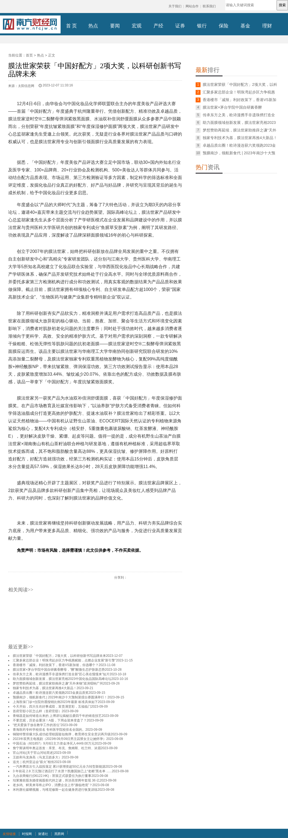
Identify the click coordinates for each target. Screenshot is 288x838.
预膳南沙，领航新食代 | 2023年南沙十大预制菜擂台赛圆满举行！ (60, 697)
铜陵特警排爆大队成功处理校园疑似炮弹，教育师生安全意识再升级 (62, 734)
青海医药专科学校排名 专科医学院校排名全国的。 (49, 730)
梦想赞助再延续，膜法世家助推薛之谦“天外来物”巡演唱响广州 (58, 683)
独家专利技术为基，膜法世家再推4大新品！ (45, 688)
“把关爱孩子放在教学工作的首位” (37, 725)
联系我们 (209, 6)
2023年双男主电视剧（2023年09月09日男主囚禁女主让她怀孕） (59, 739)
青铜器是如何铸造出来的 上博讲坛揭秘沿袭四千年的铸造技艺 (57, 716)
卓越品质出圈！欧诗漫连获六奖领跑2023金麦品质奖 (51, 693)
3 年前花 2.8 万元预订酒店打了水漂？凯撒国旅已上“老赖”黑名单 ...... (62, 771)
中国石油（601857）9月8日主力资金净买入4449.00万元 (54, 743)
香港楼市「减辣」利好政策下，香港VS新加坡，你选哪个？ (56, 665)
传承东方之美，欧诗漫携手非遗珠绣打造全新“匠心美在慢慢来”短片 (61, 674)
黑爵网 (59, 834)
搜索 (282, 5)
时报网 (27, 834)
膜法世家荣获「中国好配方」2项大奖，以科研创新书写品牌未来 (59, 656)
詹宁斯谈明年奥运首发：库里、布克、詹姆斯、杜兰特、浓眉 (57, 748)
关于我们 (174, 6)
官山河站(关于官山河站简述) (33, 753)
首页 (29, 55)
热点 (40, 55)
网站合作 (192, 6)
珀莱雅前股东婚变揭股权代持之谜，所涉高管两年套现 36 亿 (56, 780)
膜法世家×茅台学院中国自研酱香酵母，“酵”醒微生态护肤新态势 (59, 669)
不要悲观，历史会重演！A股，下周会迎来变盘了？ (50, 720)
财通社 (43, 834)
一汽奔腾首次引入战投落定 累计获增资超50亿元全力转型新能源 (59, 766)
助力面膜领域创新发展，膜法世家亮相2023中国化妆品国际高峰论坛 (62, 679)
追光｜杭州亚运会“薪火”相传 (33, 762)
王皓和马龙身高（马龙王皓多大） (37, 757)
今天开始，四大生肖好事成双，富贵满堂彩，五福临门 (52, 706)
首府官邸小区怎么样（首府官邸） (37, 711)
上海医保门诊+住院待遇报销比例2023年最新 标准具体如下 (55, 702)
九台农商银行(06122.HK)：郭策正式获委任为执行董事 (52, 776)
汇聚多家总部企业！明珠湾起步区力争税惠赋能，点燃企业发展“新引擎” (64, 660)
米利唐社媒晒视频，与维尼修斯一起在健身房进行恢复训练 (55, 790)
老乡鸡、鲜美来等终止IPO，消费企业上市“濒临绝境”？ (52, 785)
